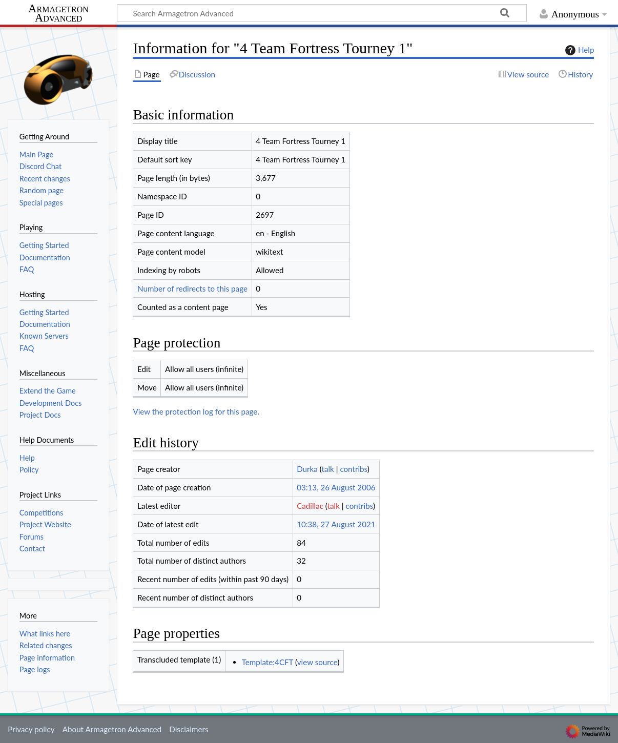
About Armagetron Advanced (112, 729)
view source (317, 662)
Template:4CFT (267, 662)
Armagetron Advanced (58, 13)
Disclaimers (188, 729)
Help (578, 50)
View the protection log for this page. (196, 411)
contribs (353, 468)
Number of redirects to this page (192, 288)
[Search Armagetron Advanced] (321, 13)
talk (328, 468)
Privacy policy (31, 729)
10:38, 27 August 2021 (336, 524)
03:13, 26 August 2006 (336, 487)
